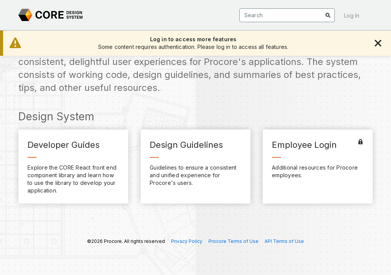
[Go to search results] (328, 15)
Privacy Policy (186, 241)
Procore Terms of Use (233, 241)
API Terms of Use (284, 241)
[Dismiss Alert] (378, 43)
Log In (351, 15)
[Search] (287, 15)
